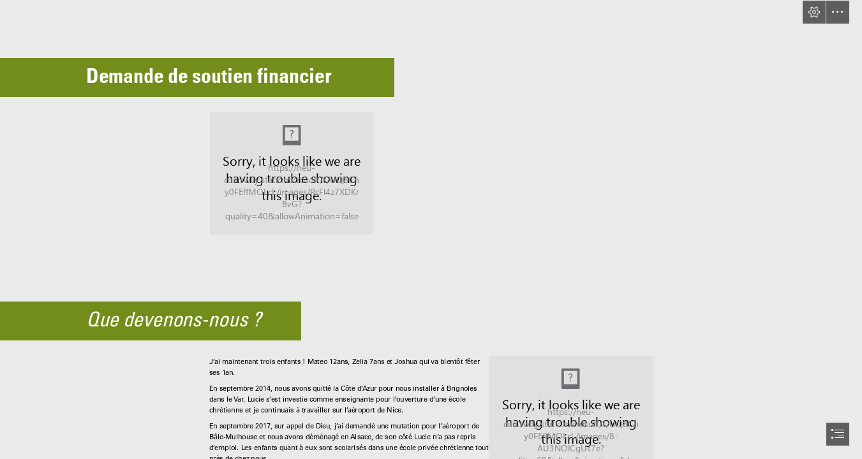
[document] (431, 229)
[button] (814, 12)
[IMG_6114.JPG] (291, 173)
